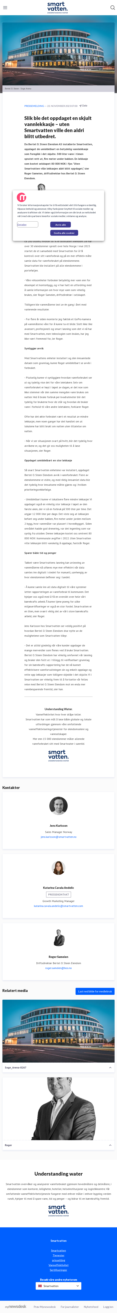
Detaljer (22, 224)
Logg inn (108, 1306)
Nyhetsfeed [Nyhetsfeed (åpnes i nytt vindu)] (91, 1306)
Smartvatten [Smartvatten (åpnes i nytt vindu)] (58, 1250)
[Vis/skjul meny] (5, 7)
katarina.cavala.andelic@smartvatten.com (58, 906)
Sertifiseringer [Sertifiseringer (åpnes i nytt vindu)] (58, 1270)
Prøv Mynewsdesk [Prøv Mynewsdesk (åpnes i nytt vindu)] (45, 1306)
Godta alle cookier (64, 232)
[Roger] (58, 1108)
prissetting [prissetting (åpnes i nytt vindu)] (58, 1260)
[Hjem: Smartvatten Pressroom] (57, 7)
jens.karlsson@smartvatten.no (58, 837)
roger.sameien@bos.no (58, 968)
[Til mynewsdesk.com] (16, 1306)
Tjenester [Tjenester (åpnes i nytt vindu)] (58, 1255)
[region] (58, 215)
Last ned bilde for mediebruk (95, 991)
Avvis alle (60, 224)
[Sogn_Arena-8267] (58, 1031)
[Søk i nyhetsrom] (112, 7)
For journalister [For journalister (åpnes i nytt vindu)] (70, 1306)
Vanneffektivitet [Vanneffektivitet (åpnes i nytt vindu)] (59, 1265)
